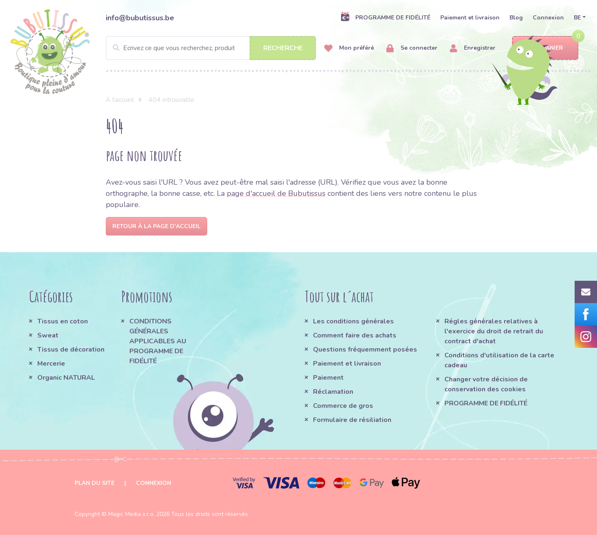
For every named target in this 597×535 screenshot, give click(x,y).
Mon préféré (349, 48)
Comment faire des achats (354, 335)
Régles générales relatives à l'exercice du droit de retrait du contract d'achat (493, 331)
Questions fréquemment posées (365, 349)
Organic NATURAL (66, 377)
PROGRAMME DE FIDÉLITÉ (385, 17)
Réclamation (333, 391)
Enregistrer (472, 48)
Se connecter (411, 48)
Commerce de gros (343, 405)
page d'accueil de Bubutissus (276, 193)
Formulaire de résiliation (352, 419)
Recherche (283, 48)
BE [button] (577, 18)
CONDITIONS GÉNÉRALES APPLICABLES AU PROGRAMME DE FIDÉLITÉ (157, 341)
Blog (516, 18)
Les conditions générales (353, 321)
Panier (545, 48)
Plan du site (94, 483)
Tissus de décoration (70, 349)
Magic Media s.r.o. (131, 514)
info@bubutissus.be (140, 18)
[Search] (211, 48)
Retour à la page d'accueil (156, 226)
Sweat (47, 335)
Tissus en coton (62, 321)
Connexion (548, 18)
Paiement (328, 377)
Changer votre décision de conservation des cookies (486, 384)
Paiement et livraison (470, 18)
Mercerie (51, 363)
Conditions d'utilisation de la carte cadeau (499, 360)
